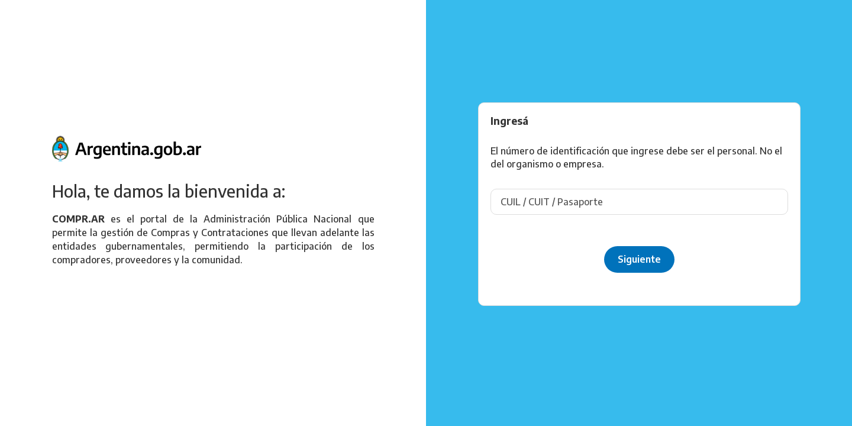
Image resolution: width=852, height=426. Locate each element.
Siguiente (639, 259)
